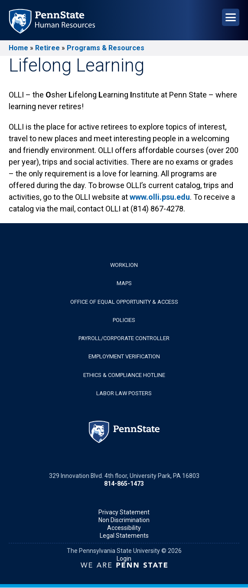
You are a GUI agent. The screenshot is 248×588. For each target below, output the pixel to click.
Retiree (47, 48)
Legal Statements (124, 535)
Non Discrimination (124, 520)
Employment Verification (124, 356)
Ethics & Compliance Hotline (124, 375)
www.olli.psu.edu (160, 196)
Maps (124, 283)
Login (124, 558)
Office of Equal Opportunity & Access (124, 302)
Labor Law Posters (124, 393)
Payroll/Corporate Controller (124, 338)
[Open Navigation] (230, 17)
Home (18, 48)
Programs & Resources (105, 48)
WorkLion (124, 265)
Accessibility (124, 527)
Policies (124, 320)
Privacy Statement (124, 512)
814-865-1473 (124, 483)
